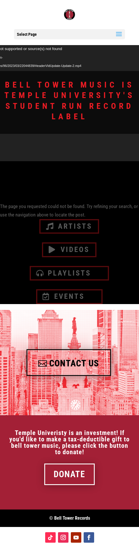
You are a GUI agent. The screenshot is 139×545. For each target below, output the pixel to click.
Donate (69, 474)
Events (69, 296)
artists (75, 226)
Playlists (69, 273)
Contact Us (74, 363)
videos (75, 249)
